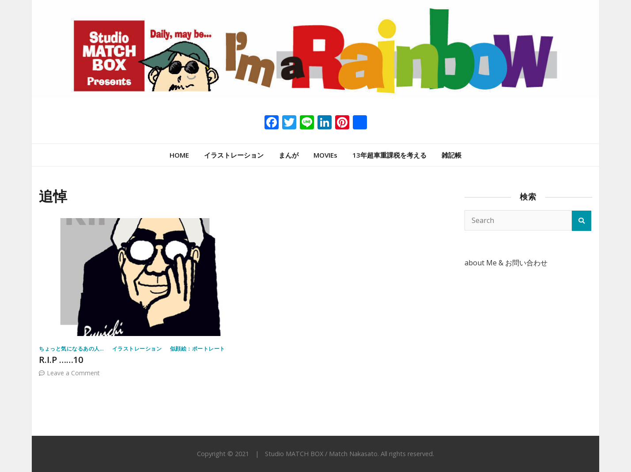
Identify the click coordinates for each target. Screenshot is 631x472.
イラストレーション (234, 155)
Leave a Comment (73, 373)
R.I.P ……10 (61, 360)
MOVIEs (325, 155)
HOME (179, 155)
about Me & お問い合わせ (506, 263)
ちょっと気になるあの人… (71, 348)
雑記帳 (451, 155)
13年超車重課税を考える (389, 155)
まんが (288, 155)
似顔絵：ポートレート (197, 348)
